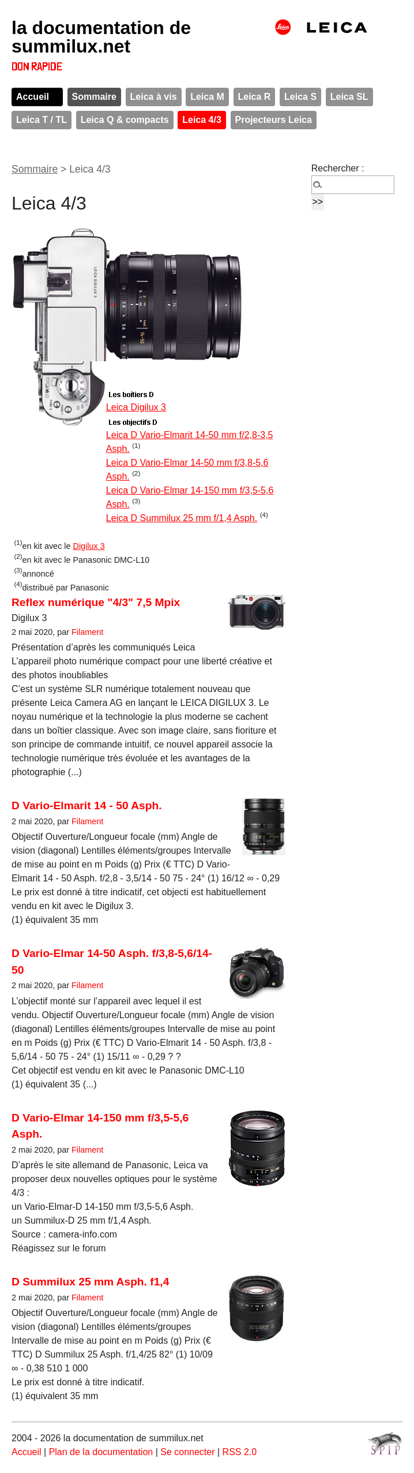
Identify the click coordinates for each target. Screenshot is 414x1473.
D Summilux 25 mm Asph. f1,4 (90, 1282)
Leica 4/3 (201, 120)
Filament (87, 632)
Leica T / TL (41, 120)
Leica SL (349, 97)
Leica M (207, 97)
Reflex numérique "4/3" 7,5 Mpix (96, 602)
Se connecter (187, 1452)
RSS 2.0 (240, 1452)
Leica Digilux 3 (136, 407)
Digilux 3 (89, 546)
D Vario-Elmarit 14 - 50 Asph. (87, 805)
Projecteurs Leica (273, 120)
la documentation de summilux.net (101, 37)
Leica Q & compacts (125, 120)
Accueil (32, 97)
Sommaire (94, 97)
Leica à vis (153, 97)
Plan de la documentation (101, 1452)
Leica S (300, 97)
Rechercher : (337, 168)
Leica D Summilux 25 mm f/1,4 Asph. (181, 518)
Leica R (254, 97)
